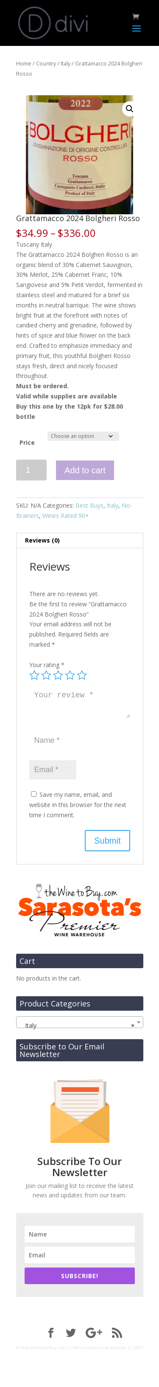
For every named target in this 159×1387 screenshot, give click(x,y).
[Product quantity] (31, 470)
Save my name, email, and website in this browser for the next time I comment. (77, 804)
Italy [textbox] (77, 1026)
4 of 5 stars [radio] (70, 675)
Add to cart (85, 470)
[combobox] (79, 1022)
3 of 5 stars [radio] (58, 675)
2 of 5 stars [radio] (46, 675)
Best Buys (89, 505)
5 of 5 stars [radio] (82, 675)
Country (46, 63)
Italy (65, 63)
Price (27, 442)
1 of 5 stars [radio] (34, 675)
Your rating (46, 665)
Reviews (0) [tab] (42, 540)
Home (23, 63)
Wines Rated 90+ (65, 516)
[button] (129, 109)
